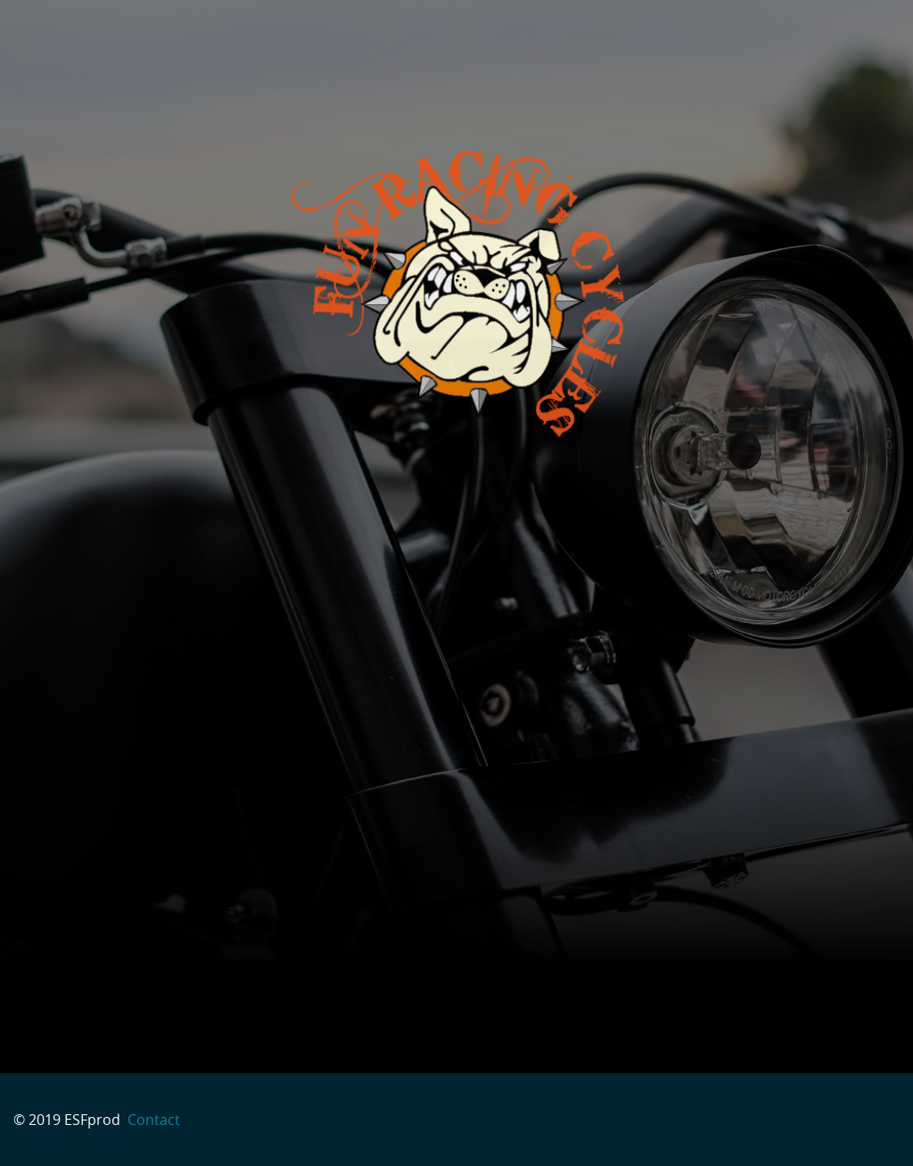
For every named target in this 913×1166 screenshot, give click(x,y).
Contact (152, 1119)
